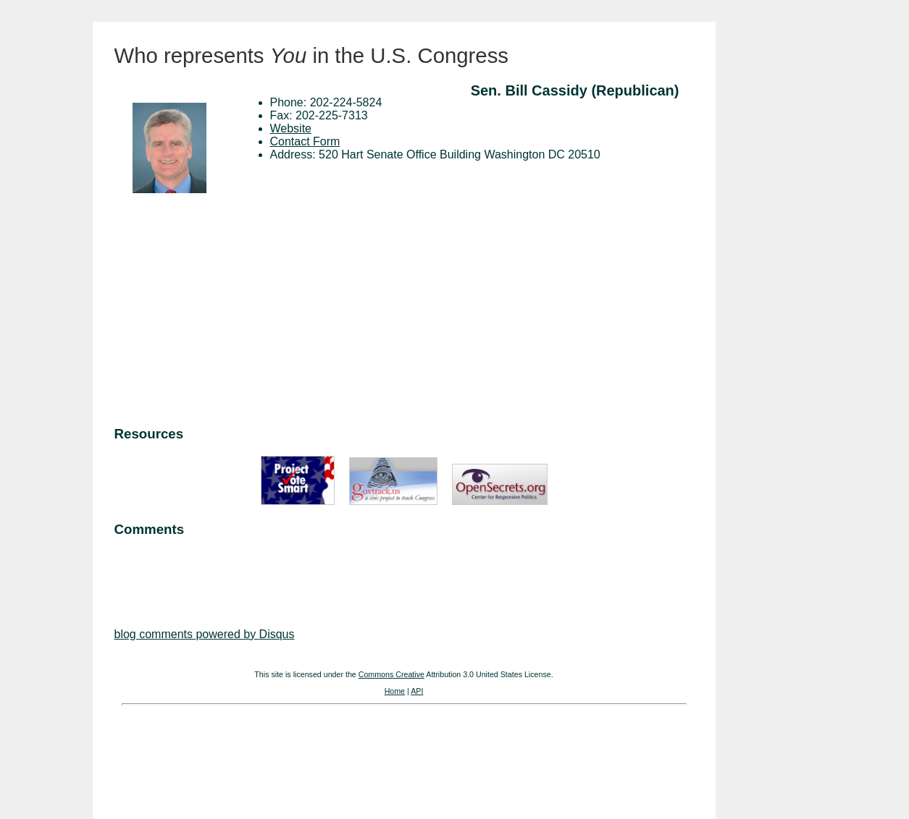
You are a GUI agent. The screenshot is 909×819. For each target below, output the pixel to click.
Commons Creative (391, 674)
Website (291, 128)
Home (395, 691)
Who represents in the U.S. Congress (311, 55)
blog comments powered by (204, 634)
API (417, 691)
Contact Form (305, 141)
